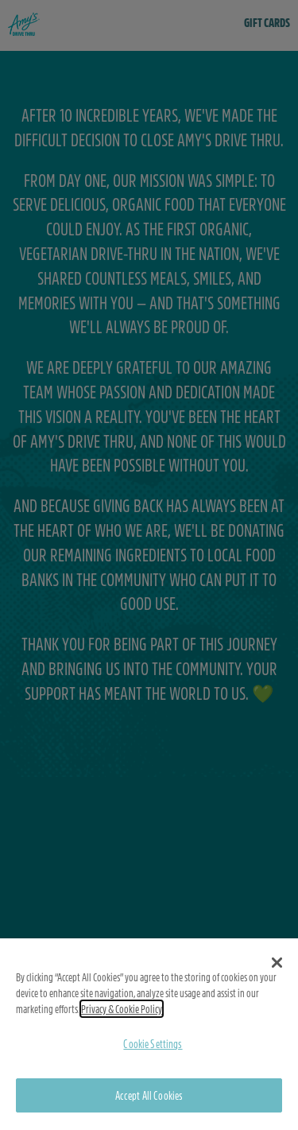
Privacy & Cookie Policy (121, 1008)
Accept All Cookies (149, 1095)
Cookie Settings (152, 1043)
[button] (277, 962)
